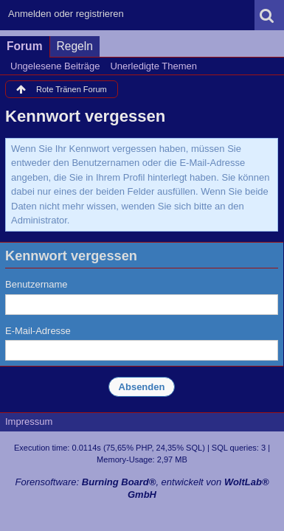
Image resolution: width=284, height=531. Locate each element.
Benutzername (36, 284)
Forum (25, 46)
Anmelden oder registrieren (66, 13)
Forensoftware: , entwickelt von (142, 488)
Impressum (28, 421)
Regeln (75, 46)
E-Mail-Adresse (38, 330)
